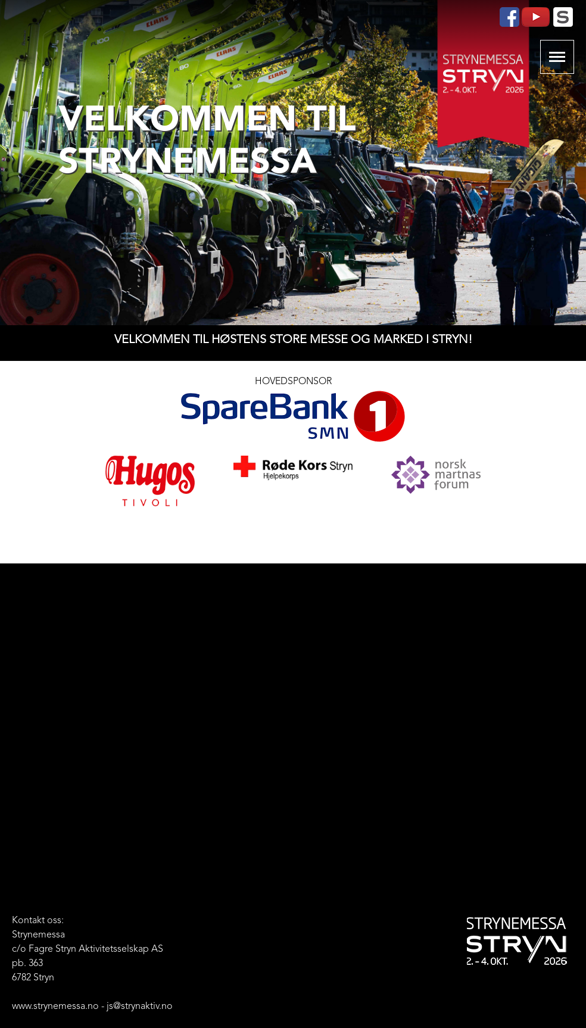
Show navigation (557, 57)
